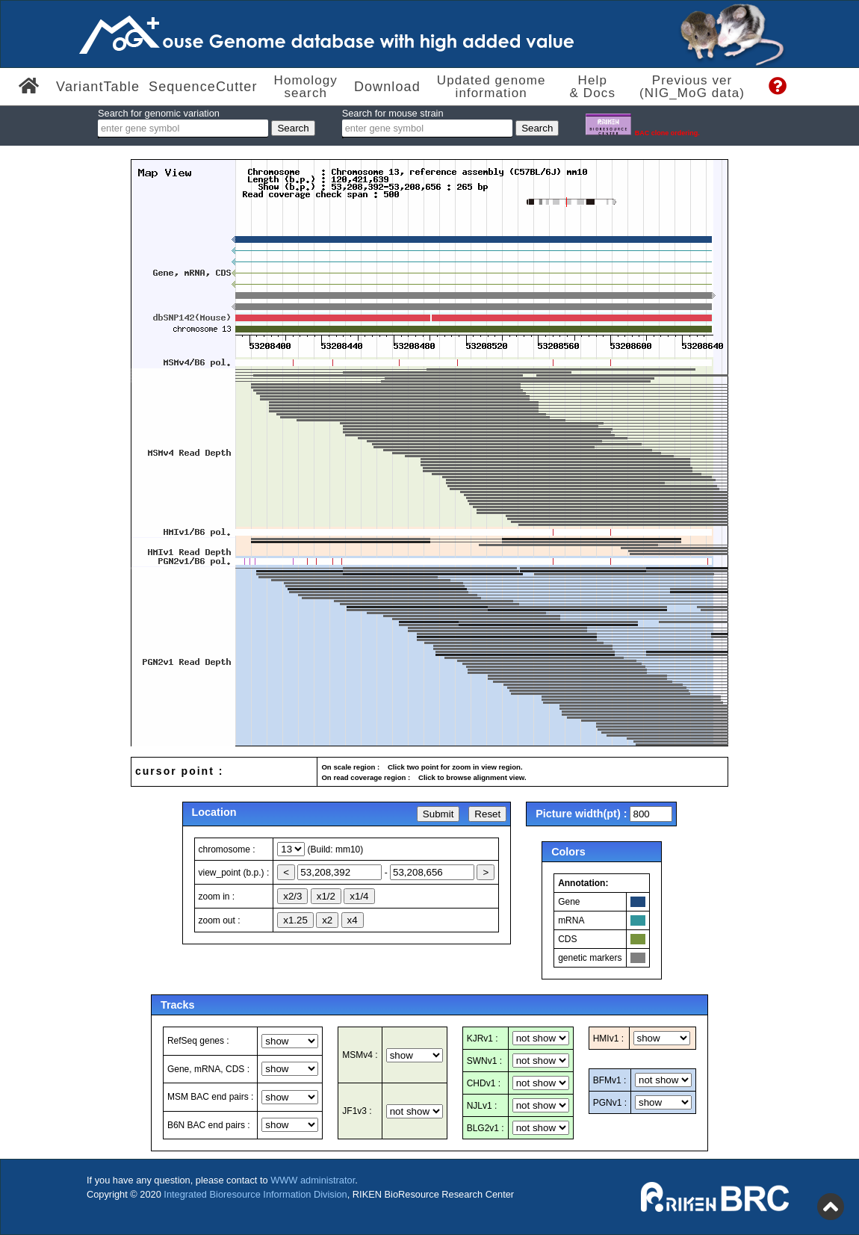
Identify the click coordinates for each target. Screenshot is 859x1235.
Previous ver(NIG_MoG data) (692, 86)
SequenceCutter (203, 86)
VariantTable (98, 86)
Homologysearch (306, 86)
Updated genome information (491, 86)
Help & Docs (592, 86)
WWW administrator (312, 1180)
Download (387, 86)
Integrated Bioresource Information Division (255, 1194)
